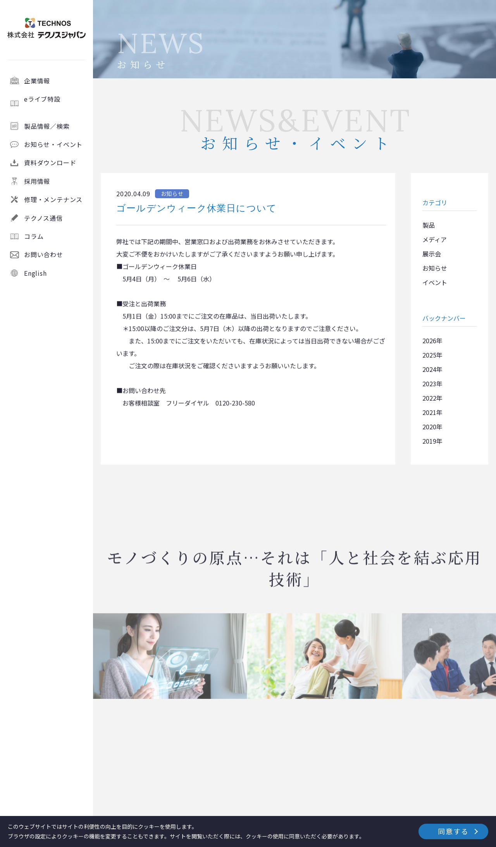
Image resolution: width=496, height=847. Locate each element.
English (35, 273)
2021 (429, 412)
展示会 (431, 253)
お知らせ (434, 268)
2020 (429, 426)
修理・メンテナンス (53, 199)
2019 (429, 441)
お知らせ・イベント (53, 144)
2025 (429, 355)
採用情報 (37, 181)
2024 (429, 369)
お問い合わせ (43, 254)
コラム (33, 236)
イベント (434, 282)
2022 (429, 398)
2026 (429, 340)
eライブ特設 (55, 103)
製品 (428, 225)
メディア (434, 239)
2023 (429, 383)
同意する (453, 831)
